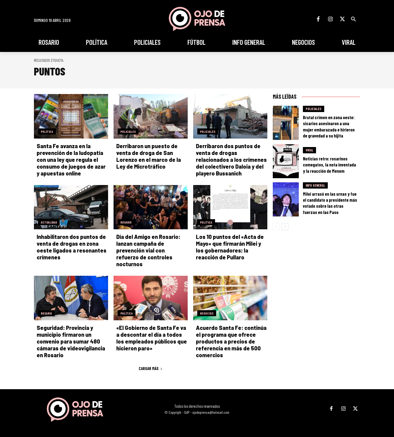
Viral (309, 150)
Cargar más (151, 368)
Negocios (206, 313)
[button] (353, 19)
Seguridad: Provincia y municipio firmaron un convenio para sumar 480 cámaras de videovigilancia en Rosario (71, 341)
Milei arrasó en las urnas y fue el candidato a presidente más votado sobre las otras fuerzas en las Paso (330, 203)
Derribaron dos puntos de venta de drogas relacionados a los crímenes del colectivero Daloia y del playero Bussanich (231, 160)
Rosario (126, 222)
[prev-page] (276, 226)
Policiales (128, 131)
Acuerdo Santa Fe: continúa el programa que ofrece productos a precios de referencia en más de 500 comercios (231, 341)
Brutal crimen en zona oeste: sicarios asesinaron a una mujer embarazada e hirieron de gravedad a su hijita (329, 126)
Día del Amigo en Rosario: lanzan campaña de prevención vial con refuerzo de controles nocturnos (148, 250)
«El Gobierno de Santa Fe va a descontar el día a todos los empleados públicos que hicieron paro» (151, 337)
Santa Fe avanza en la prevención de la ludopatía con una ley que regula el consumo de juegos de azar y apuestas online (71, 160)
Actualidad (49, 222)
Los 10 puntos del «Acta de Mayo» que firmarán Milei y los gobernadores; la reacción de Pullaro (230, 246)
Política (47, 131)
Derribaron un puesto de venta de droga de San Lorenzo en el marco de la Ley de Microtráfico (148, 156)
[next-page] (285, 226)
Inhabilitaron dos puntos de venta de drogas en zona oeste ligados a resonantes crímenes (71, 246)
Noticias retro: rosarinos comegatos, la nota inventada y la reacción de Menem (329, 164)
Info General (315, 185)
